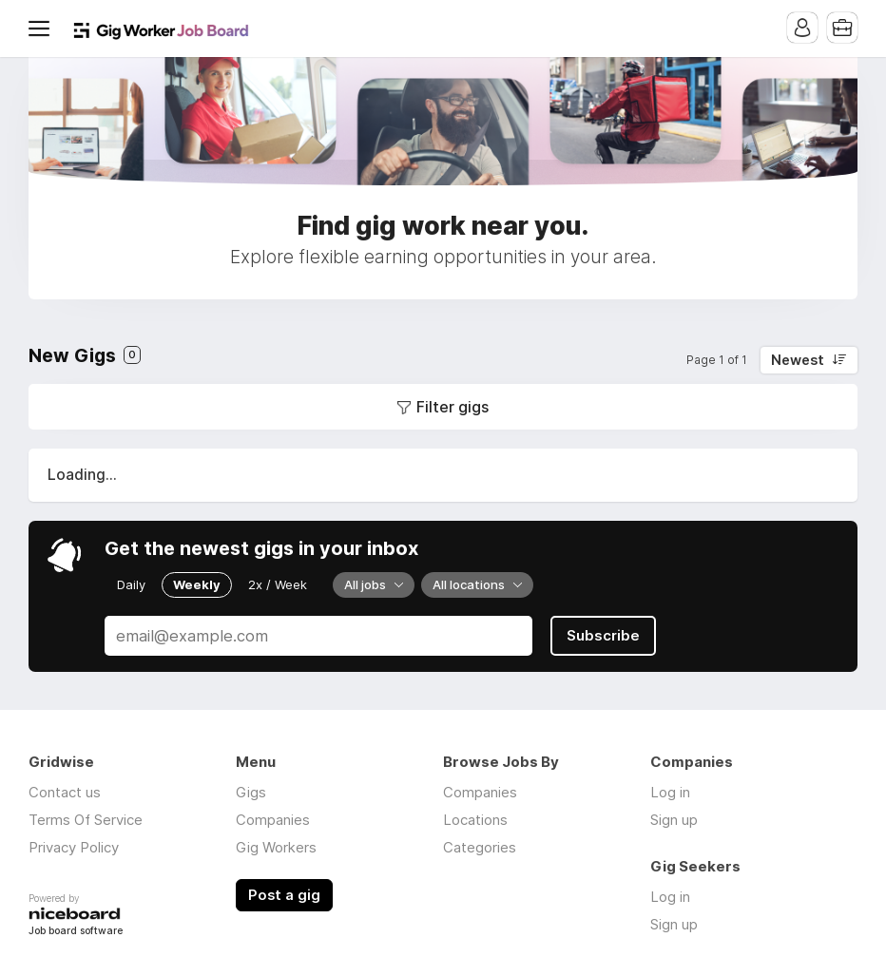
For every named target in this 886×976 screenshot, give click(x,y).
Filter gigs (452, 406)
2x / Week (277, 584)
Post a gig (284, 895)
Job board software (76, 932)
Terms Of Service (86, 820)
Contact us (65, 792)
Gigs (251, 792)
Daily (131, 584)
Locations (475, 820)
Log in (670, 792)
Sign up (674, 820)
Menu (43, 28)
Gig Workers (276, 847)
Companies (273, 820)
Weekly (197, 584)
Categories (479, 847)
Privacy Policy (74, 847)
